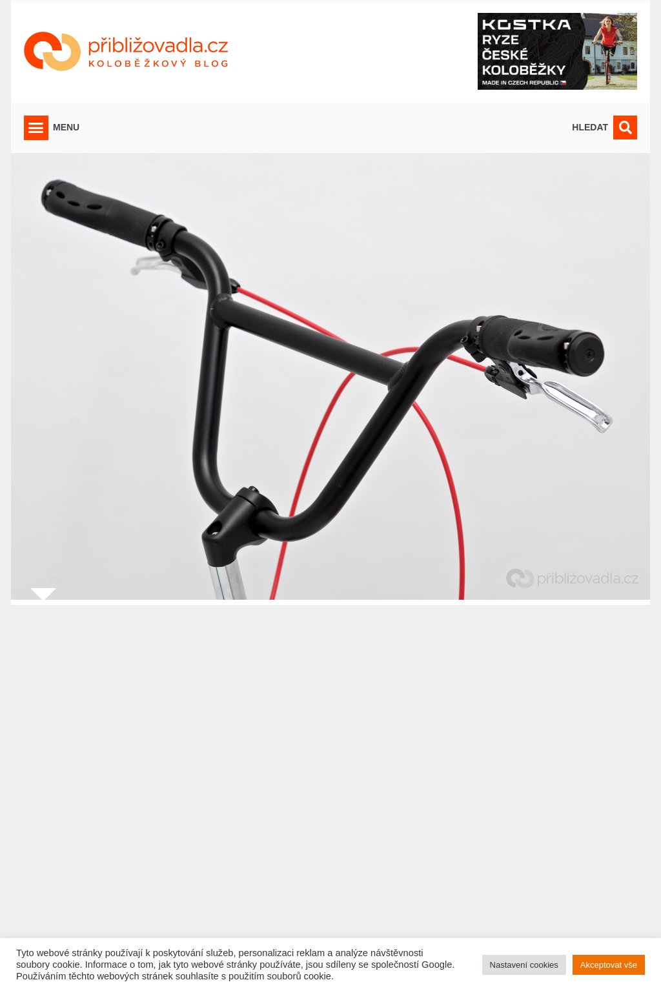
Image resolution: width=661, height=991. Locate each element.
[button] (36, 128)
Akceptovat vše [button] (608, 965)
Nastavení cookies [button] (524, 965)
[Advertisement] (330, 790)
